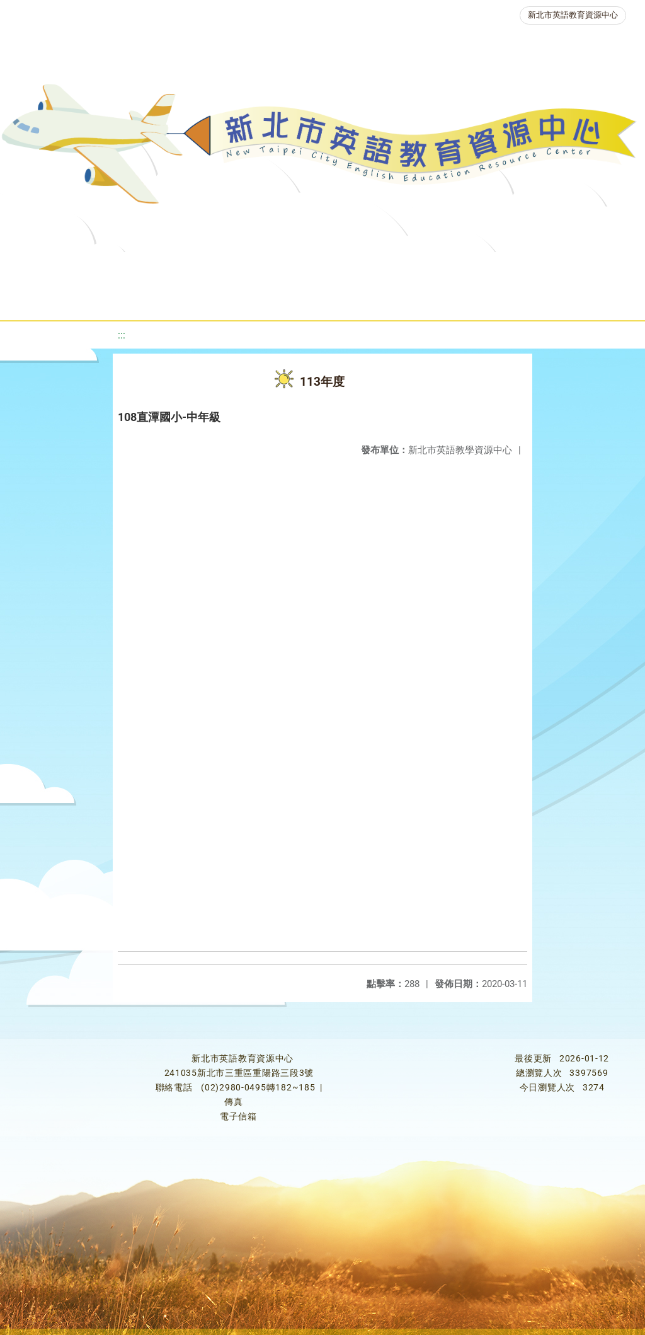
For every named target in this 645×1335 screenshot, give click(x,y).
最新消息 (125, 268)
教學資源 (261, 268)
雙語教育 (366, 299)
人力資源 (188, 299)
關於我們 (50, 268)
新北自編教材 (345, 268)
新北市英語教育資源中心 (573, 15)
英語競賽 (580, 268)
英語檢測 (504, 268)
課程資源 (186, 268)
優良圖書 (429, 268)
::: (121, 335)
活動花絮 (441, 299)
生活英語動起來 (277, 299)
